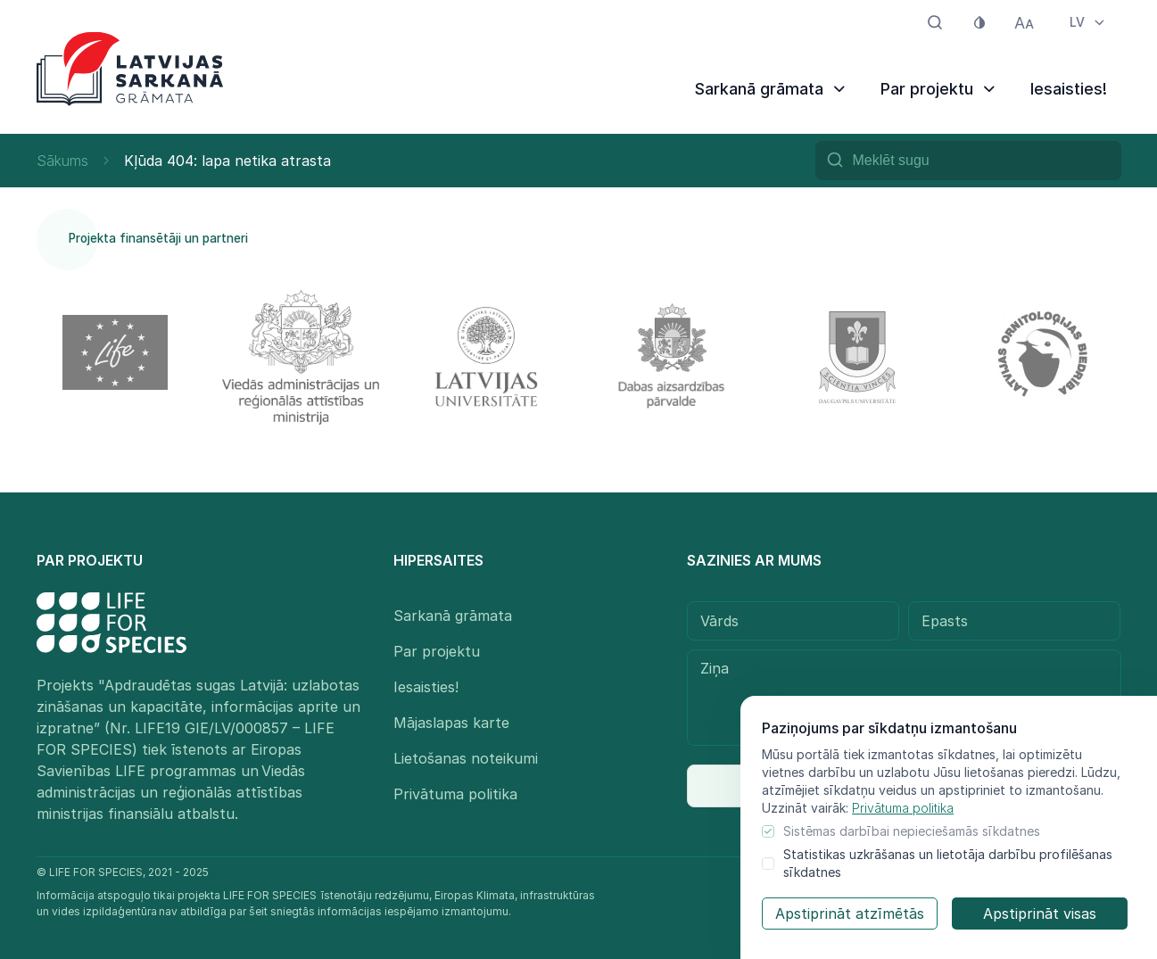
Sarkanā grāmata (771, 88)
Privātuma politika (903, 807)
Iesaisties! (1068, 88)
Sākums (62, 160)
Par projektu (939, 88)
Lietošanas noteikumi (465, 758)
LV (1088, 21)
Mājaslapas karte (451, 723)
